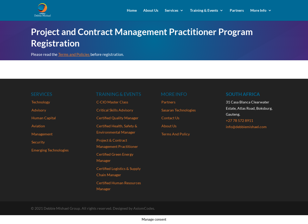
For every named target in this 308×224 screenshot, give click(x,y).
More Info (258, 10)
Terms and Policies (74, 54)
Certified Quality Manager (117, 118)
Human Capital (43, 118)
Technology (40, 102)
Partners (237, 10)
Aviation (38, 126)
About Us (150, 10)
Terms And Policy (175, 134)
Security (38, 142)
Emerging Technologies (50, 150)
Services (171, 10)
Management (42, 134)
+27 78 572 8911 (239, 120)
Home (132, 10)
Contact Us (170, 118)
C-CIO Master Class (112, 102)
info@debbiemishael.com (246, 126)
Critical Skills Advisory (114, 110)
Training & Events (204, 10)
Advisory (38, 110)
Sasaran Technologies (178, 110)
